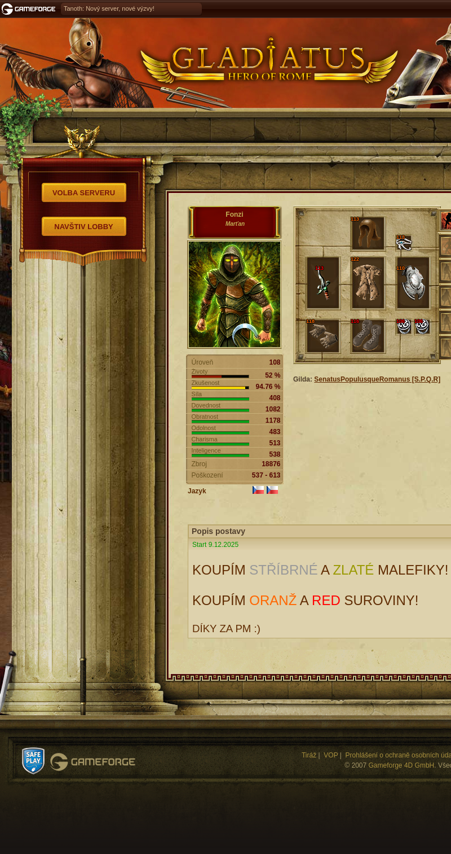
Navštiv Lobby (83, 226)
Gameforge (92, 762)
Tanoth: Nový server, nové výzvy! (109, 8)
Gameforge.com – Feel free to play (30, 9)
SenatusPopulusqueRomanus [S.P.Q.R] (377, 379)
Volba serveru (83, 193)
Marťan (235, 224)
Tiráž (309, 755)
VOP (331, 755)
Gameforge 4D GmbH (402, 765)
